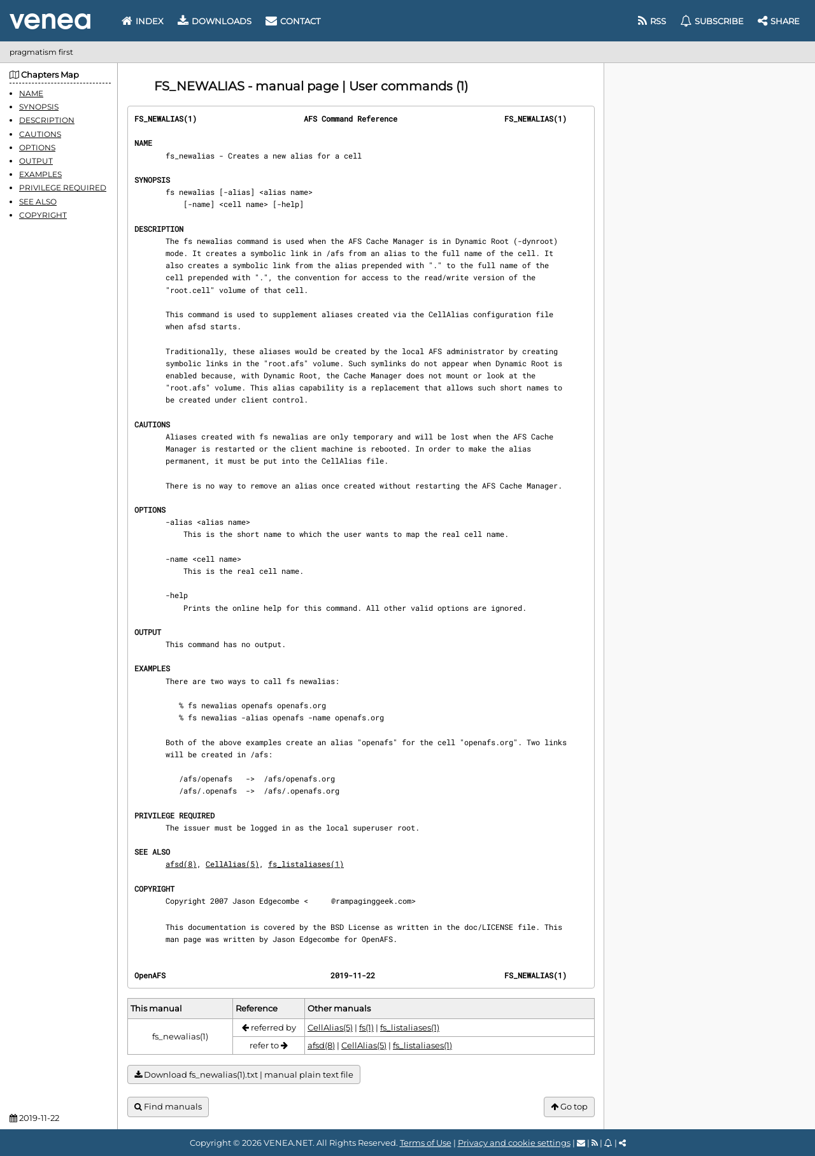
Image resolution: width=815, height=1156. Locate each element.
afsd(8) (181, 864)
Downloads (215, 21)
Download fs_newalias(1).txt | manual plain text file (243, 1075)
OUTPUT (36, 161)
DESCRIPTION (46, 120)
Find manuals (168, 1106)
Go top (569, 1106)
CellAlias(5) (232, 864)
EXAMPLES (40, 174)
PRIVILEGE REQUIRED (62, 187)
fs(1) (366, 1027)
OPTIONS (37, 147)
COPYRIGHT (43, 215)
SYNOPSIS (39, 106)
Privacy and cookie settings (514, 1143)
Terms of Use (425, 1143)
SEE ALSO (38, 201)
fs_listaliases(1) (306, 864)
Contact (293, 21)
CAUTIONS (40, 134)
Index (143, 21)
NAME (31, 93)
